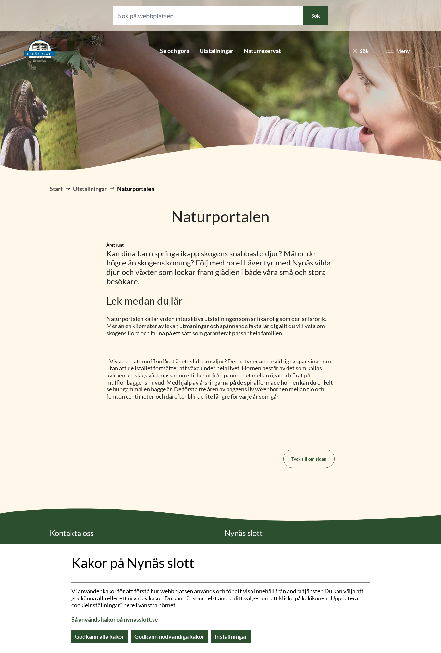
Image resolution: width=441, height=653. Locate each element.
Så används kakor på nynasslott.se (114, 619)
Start (56, 188)
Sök (315, 15)
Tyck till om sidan (308, 459)
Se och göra (174, 50)
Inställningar (230, 636)
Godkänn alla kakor (99, 636)
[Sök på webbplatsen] (208, 15)
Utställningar (216, 50)
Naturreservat (262, 50)
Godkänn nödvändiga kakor (169, 636)
